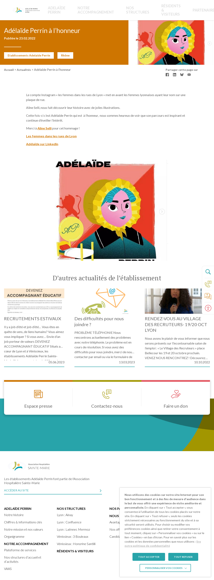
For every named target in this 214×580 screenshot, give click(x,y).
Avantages (116, 522)
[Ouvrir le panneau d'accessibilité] (208, 308)
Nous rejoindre (188, 9)
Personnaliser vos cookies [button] (163, 567)
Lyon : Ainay (65, 515)
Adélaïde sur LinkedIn (42, 144)
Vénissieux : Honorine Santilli (76, 544)
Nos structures (114, 9)
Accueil (9, 69)
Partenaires (166, 10)
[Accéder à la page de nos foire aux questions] (208, 296)
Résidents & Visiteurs (136, 9)
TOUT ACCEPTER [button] (148, 556)
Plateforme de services (20, 550)
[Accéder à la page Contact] (208, 284)
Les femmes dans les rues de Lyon (51, 136)
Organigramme (14, 536)
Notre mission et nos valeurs (23, 529)
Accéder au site (16, 490)
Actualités (24, 69)
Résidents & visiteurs (75, 551)
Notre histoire (14, 515)
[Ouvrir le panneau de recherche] (208, 272)
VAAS (8, 568)
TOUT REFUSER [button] (183, 556)
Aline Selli (44, 128)
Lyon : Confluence (69, 522)
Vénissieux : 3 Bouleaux (72, 536)
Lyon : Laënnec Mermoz (73, 529)
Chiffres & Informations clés (23, 522)
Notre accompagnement (85, 9)
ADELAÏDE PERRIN (55, 9)
